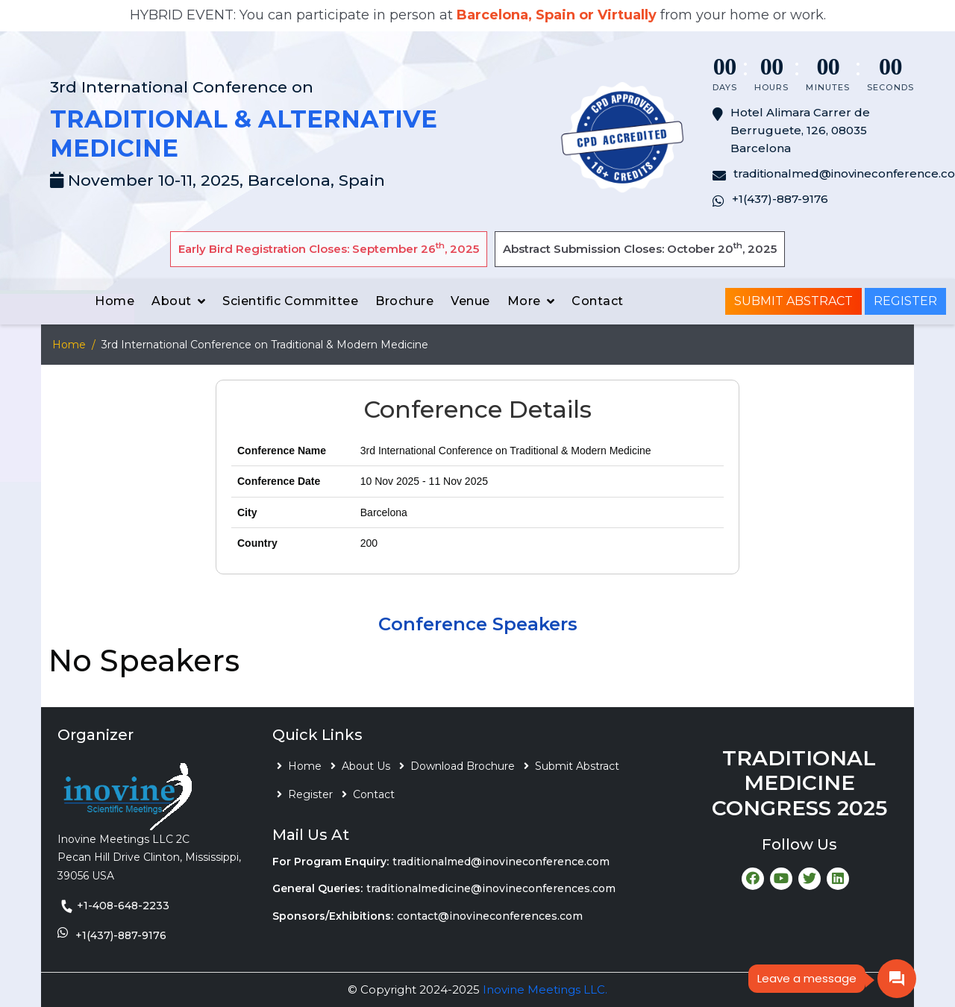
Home (114, 301)
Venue (470, 301)
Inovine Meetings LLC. (545, 989)
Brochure (404, 301)
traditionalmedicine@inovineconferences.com (491, 888)
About (171, 301)
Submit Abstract (793, 301)
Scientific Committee (290, 301)
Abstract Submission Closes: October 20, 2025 (640, 248)
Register (905, 301)
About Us (366, 766)
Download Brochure (462, 766)
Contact (598, 301)
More (524, 301)
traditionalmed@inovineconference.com (501, 861)
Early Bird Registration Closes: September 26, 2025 (328, 248)
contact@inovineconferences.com (490, 916)
